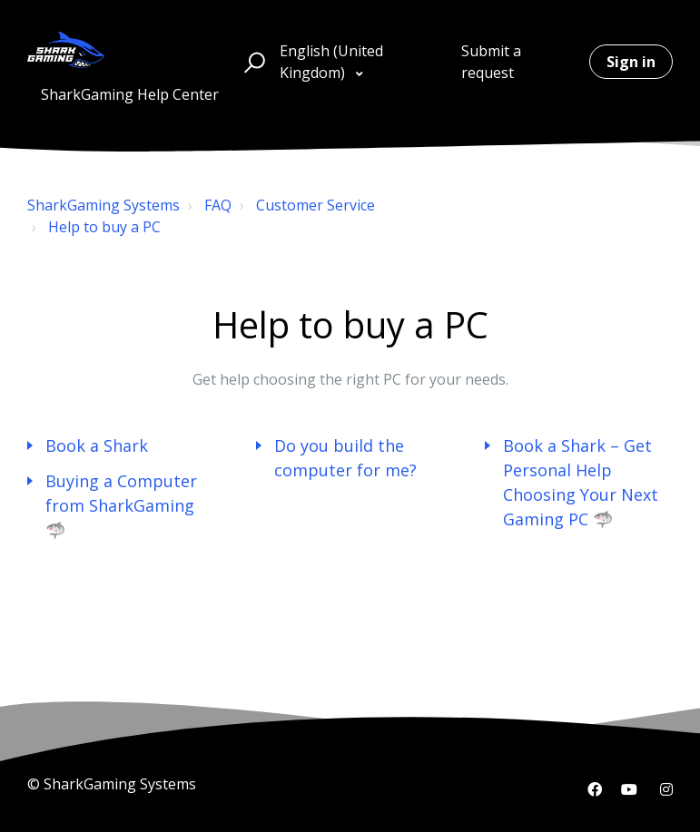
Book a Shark (96, 445)
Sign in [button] (631, 62)
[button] (252, 61)
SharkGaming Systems (103, 205)
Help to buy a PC (104, 227)
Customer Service (315, 205)
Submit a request (491, 62)
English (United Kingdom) (331, 62)
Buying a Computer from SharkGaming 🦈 (121, 505)
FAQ (218, 205)
